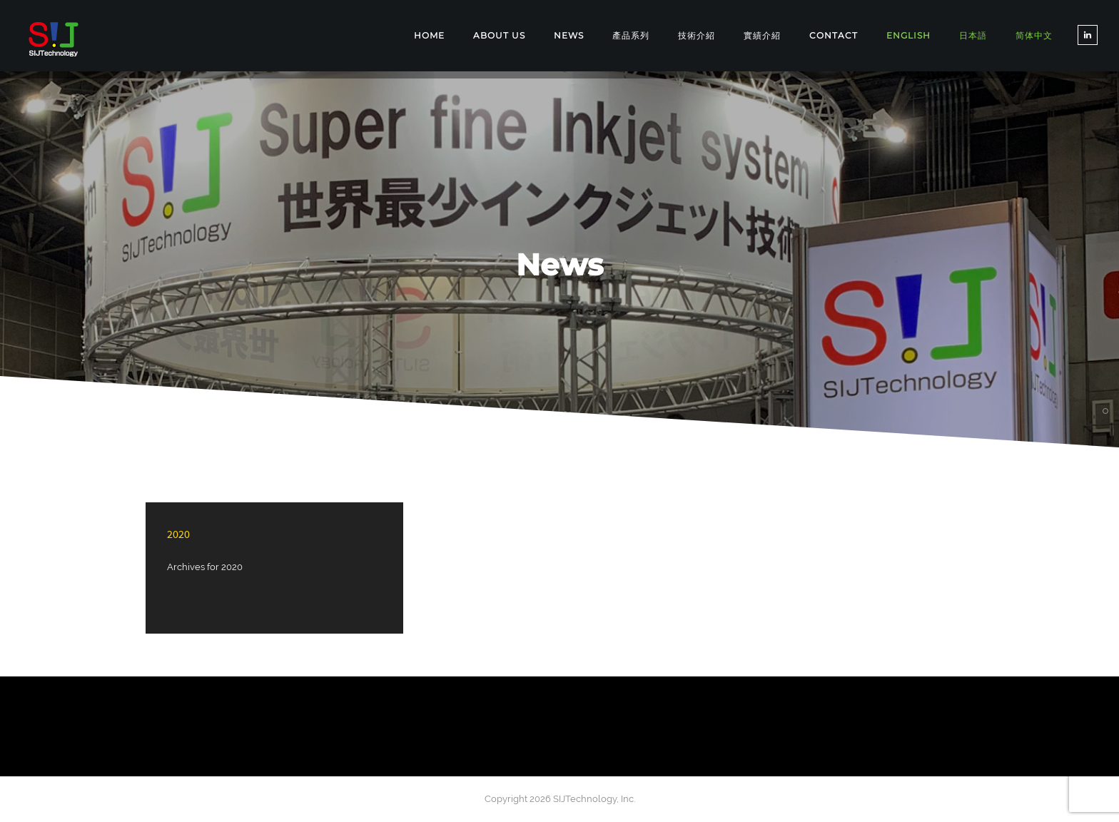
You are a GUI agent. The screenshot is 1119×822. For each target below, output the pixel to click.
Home (429, 35)
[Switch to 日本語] (973, 36)
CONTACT (833, 35)
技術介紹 (696, 35)
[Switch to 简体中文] (1034, 36)
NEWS (569, 35)
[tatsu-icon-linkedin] (1088, 35)
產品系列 (630, 35)
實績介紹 (762, 35)
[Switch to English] (908, 35)
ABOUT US (499, 35)
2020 (178, 534)
